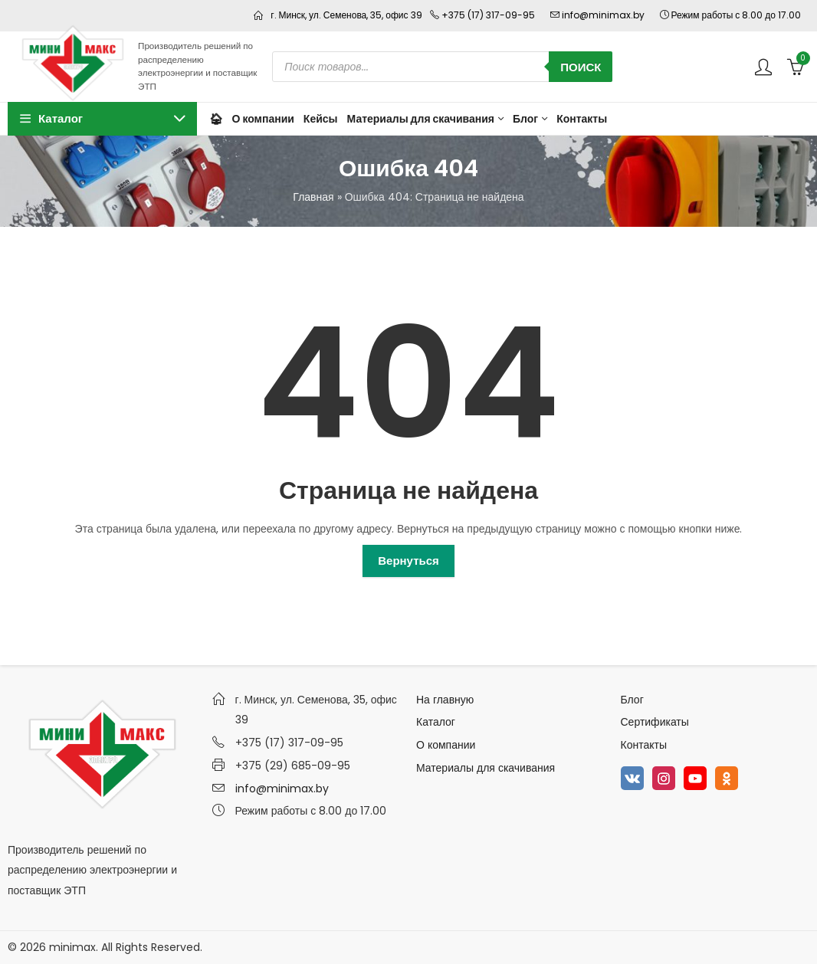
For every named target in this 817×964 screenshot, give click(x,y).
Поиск (580, 67)
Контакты (644, 745)
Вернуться (408, 560)
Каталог (435, 722)
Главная (313, 197)
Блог (632, 699)
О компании (445, 745)
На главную (445, 699)
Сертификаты (655, 722)
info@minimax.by (282, 788)
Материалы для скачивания (485, 767)
